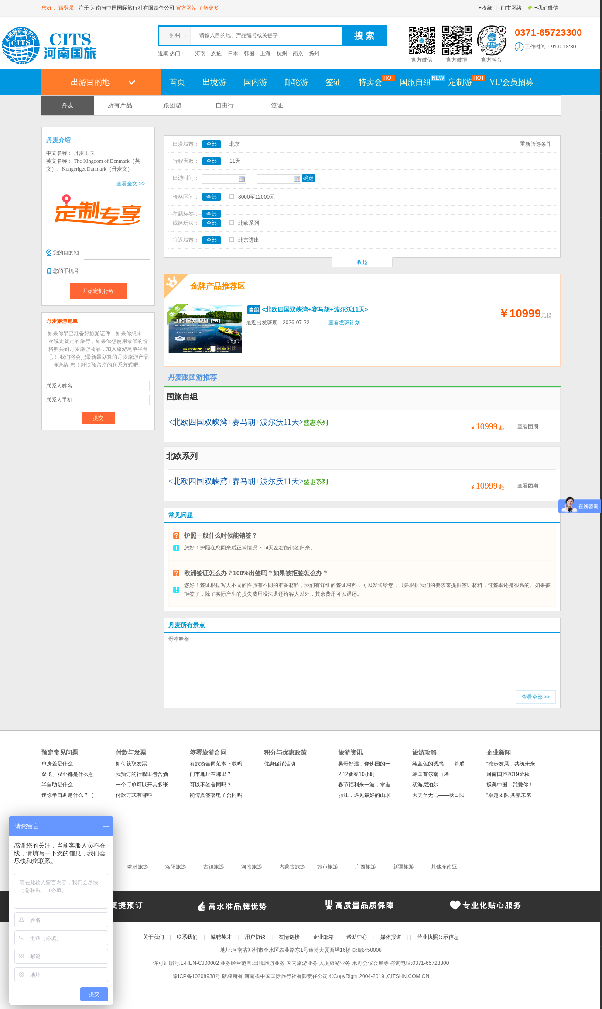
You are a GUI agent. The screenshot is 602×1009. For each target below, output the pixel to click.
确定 (308, 178)
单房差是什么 (57, 764)
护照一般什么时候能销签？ (220, 535)
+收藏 (485, 8)
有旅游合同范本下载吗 (216, 764)
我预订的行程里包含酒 (142, 774)
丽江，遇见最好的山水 (364, 795)
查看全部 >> (536, 697)
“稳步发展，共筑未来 (510, 764)
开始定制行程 (98, 291)
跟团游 (172, 105)
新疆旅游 (403, 867)
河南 (200, 54)
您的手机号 (66, 271)
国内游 (255, 82)
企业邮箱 (323, 937)
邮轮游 (296, 82)
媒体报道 (390, 937)
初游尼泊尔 (425, 785)
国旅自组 (420, 81)
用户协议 (255, 937)
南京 (298, 54)
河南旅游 (251, 867)
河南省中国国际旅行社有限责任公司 (132, 8)
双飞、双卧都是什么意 (67, 774)
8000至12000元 (256, 197)
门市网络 (511, 8)
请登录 (66, 8)
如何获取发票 (131, 764)
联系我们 (187, 937)
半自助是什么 (57, 785)
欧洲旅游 (137, 867)
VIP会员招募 (511, 82)
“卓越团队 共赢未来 (508, 795)
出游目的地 (90, 82)
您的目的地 (66, 253)
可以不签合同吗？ (211, 785)
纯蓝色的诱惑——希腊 (438, 764)
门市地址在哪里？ (211, 774)
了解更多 (208, 8)
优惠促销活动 (279, 764)
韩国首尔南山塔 (430, 774)
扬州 (314, 54)
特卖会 (375, 81)
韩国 (249, 54)
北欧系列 (248, 223)
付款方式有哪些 (134, 795)
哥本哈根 (178, 639)
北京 (234, 144)
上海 (265, 54)
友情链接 (289, 937)
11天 (234, 161)
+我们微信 (542, 8)
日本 (233, 54)
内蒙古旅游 (292, 867)
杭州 (282, 54)
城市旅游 (327, 867)
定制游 (464, 81)
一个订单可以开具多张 (142, 785)
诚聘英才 (221, 937)
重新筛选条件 (535, 144)
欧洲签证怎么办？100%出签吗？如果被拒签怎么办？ (256, 573)
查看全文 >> (130, 184)
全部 (211, 144)
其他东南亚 (444, 867)
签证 (333, 82)
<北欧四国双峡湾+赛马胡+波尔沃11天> (315, 309)
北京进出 (248, 240)
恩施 (216, 54)
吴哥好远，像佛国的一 (364, 764)
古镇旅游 (213, 867)
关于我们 (153, 937)
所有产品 (120, 105)
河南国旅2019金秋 (508, 774)
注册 (84, 8)
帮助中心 (356, 937)
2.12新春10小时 (356, 774)
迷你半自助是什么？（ (67, 795)
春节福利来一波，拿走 (364, 785)
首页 (177, 82)
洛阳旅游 (175, 867)
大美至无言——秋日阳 (438, 795)
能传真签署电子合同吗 (216, 795)
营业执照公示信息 (438, 937)
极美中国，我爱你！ (510, 785)
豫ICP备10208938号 (196, 976)
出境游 (214, 82)
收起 (362, 262)
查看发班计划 (344, 322)
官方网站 (186, 8)
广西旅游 (365, 867)
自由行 (224, 105)
